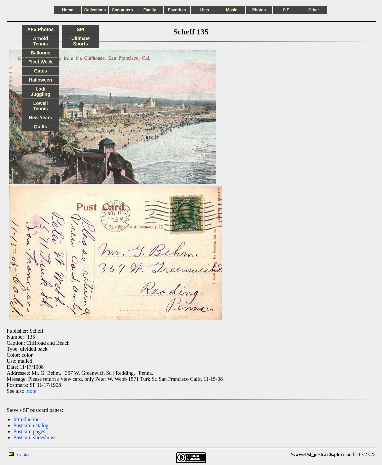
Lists (204, 10)
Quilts (40, 126)
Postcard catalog (30, 425)
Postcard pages (29, 431)
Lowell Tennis (40, 106)
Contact (24, 454)
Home (67, 10)
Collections (95, 10)
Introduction (26, 419)
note (31, 391)
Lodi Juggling (40, 91)
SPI (80, 29)
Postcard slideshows (34, 437)
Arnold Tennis (40, 41)
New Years (40, 117)
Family (149, 10)
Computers (122, 10)
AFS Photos (40, 29)
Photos (259, 10)
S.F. (286, 10)
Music (231, 10)
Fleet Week (40, 61)
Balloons (40, 52)
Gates (40, 70)
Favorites (177, 10)
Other (313, 10)
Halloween (40, 80)
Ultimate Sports (80, 41)
